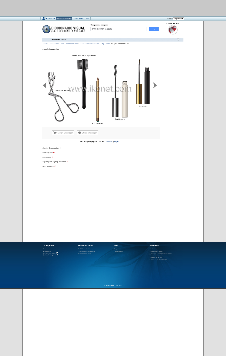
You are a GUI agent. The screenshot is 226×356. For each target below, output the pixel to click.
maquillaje (105, 44)
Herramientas (118, 251)
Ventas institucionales (156, 255)
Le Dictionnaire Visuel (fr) (86, 249)
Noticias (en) (47, 251)
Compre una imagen (156, 251)
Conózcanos (47, 249)
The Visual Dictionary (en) (86, 251)
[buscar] (118, 29)
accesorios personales (89, 44)
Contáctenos (154, 249)
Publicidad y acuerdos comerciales (161, 253)
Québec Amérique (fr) (49, 255)
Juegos (116, 249)
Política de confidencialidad (158, 259)
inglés (117, 141)
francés (109, 141)
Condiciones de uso (156, 257)
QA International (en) (49, 253)
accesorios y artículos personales (63, 44)
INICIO (45, 44)
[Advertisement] (102, 8)
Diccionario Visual (58, 39)
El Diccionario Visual (84, 253)
